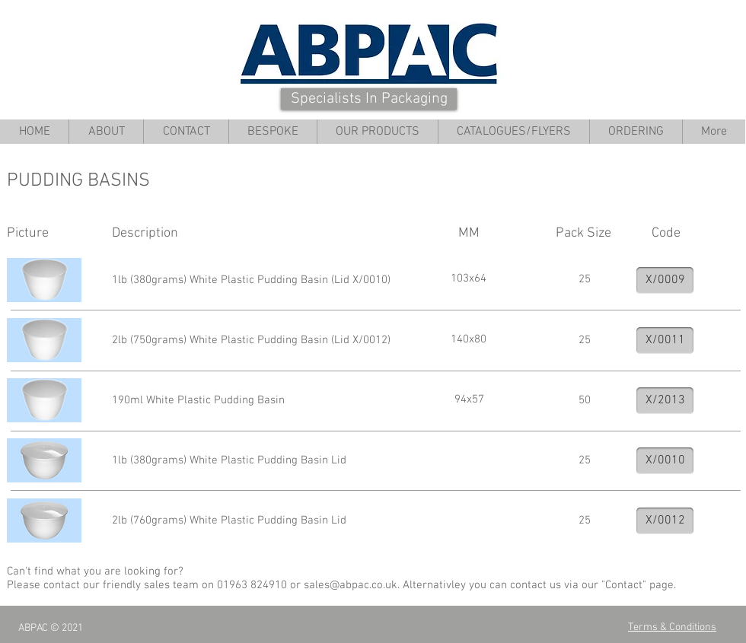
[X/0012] (664, 521)
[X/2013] (664, 400)
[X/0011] (664, 340)
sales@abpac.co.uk (350, 585)
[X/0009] (664, 280)
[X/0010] (664, 460)
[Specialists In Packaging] (369, 99)
